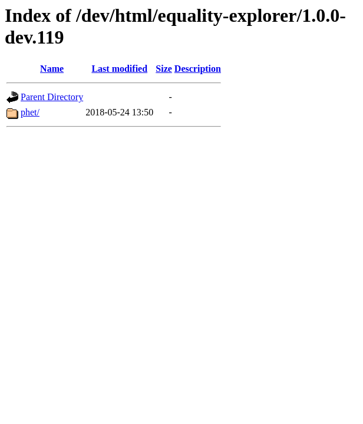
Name (52, 69)
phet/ (30, 112)
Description (197, 69)
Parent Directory (52, 97)
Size (164, 69)
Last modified (119, 69)
